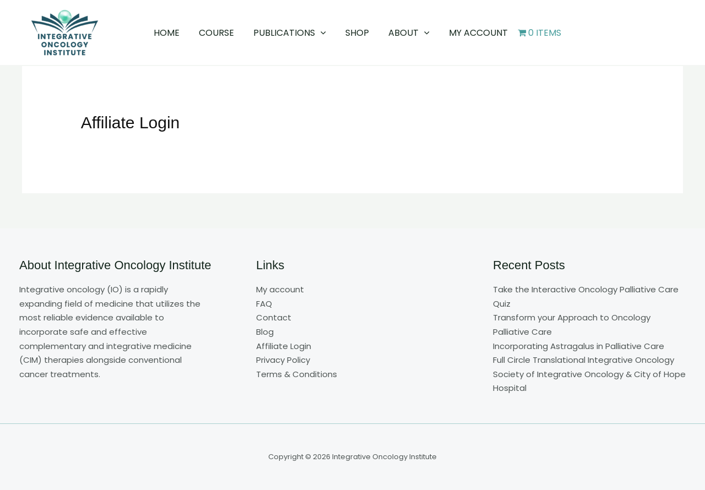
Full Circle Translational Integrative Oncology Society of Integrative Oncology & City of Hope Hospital (589, 374)
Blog (265, 331)
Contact (273, 317)
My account (473, 32)
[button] (321, 33)
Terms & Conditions (296, 374)
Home (171, 32)
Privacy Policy (283, 360)
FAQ (264, 303)
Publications (290, 33)
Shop (356, 32)
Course (219, 32)
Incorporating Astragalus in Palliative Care (578, 346)
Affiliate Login (283, 346)
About (406, 33)
